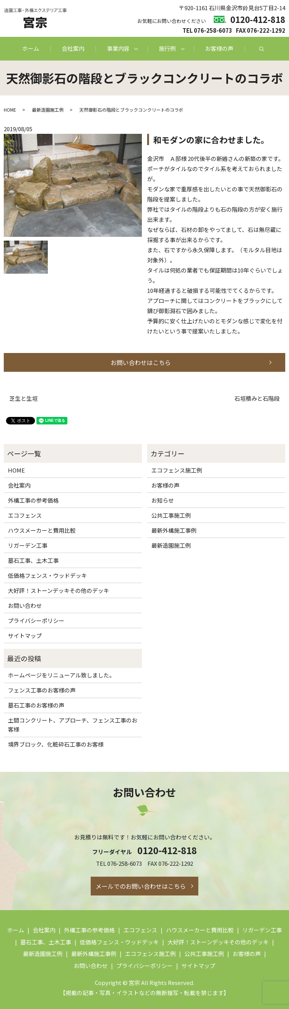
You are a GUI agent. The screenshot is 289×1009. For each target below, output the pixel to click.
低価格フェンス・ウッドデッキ (47, 575)
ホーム (30, 48)
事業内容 (118, 48)
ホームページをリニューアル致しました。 (61, 675)
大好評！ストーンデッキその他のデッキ (58, 590)
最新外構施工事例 (173, 530)
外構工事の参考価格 (33, 500)
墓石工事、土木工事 (33, 560)
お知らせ (162, 500)
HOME (10, 109)
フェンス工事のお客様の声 (42, 690)
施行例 (167, 48)
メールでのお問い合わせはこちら (141, 886)
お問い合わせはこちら (141, 362)
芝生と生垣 (23, 398)
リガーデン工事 (27, 545)
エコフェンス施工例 (176, 470)
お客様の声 (219, 48)
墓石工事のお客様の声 (36, 705)
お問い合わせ (25, 605)
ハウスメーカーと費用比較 (42, 530)
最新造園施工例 (48, 109)
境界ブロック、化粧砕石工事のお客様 (55, 744)
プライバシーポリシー (36, 620)
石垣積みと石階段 (257, 398)
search (261, 49)
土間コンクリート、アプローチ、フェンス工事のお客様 (72, 724)
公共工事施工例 (171, 515)
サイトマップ (25, 635)
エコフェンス (25, 515)
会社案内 (73, 48)
